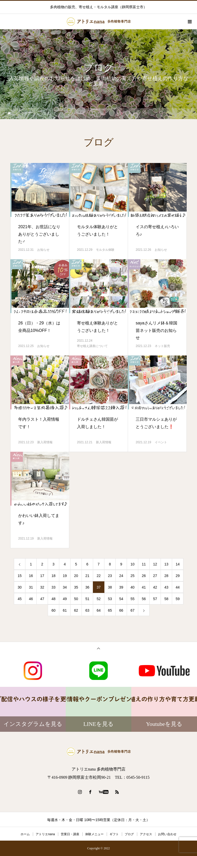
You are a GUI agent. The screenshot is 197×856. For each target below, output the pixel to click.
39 (121, 587)
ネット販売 (162, 346)
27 (155, 576)
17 (42, 576)
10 (133, 564)
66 (121, 610)
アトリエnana (45, 834)
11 (144, 564)
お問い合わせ (167, 834)
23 (110, 576)
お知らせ (43, 250)
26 (144, 576)
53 (110, 599)
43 (166, 587)
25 (133, 576)
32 (42, 587)
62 (76, 610)
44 (178, 587)
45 (20, 599)
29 (178, 576)
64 (99, 610)
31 (31, 587)
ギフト (114, 834)
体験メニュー (94, 834)
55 (133, 599)
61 (65, 610)
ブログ (129, 834)
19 (65, 576)
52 (99, 599)
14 (178, 564)
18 (54, 576)
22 (99, 576)
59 (178, 599)
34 (65, 587)
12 (155, 564)
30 (20, 587)
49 (65, 599)
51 (87, 599)
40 (133, 587)
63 (87, 610)
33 (54, 587)
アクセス (146, 834)
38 (110, 587)
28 (166, 576)
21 (87, 576)
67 (133, 610)
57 (155, 599)
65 (110, 610)
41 (144, 587)
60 (54, 610)
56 (144, 599)
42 (155, 587)
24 (121, 576)
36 (87, 587)
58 (166, 599)
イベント (161, 442)
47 (42, 599)
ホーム (25, 834)
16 (31, 576)
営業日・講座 (70, 834)
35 (76, 587)
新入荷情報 (45, 442)
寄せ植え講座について (92, 346)
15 (20, 576)
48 (54, 599)
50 (76, 599)
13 (166, 564)
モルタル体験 (105, 250)
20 (76, 576)
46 (31, 599)
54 (121, 599)
